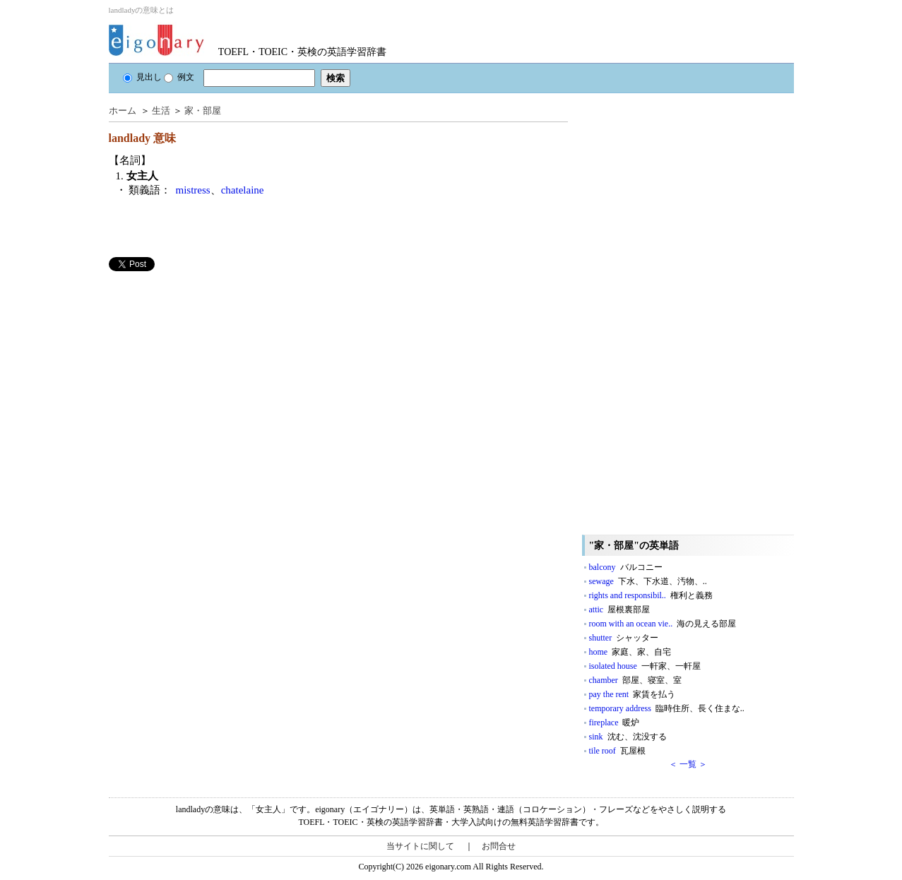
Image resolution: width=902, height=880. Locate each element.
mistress (193, 190)
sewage (648, 581)
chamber (635, 680)
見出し (142, 77)
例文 (179, 77)
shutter (624, 638)
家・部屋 (202, 110)
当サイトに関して (420, 846)
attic (620, 609)
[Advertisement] (215, 370)
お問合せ (499, 846)
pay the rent (632, 694)
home (630, 652)
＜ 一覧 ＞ (688, 764)
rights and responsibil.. (651, 595)
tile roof (617, 751)
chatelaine (242, 190)
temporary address (666, 708)
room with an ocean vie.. (663, 624)
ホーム (122, 110)
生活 (161, 110)
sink (628, 737)
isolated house (645, 666)
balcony (626, 567)
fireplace (614, 722)
